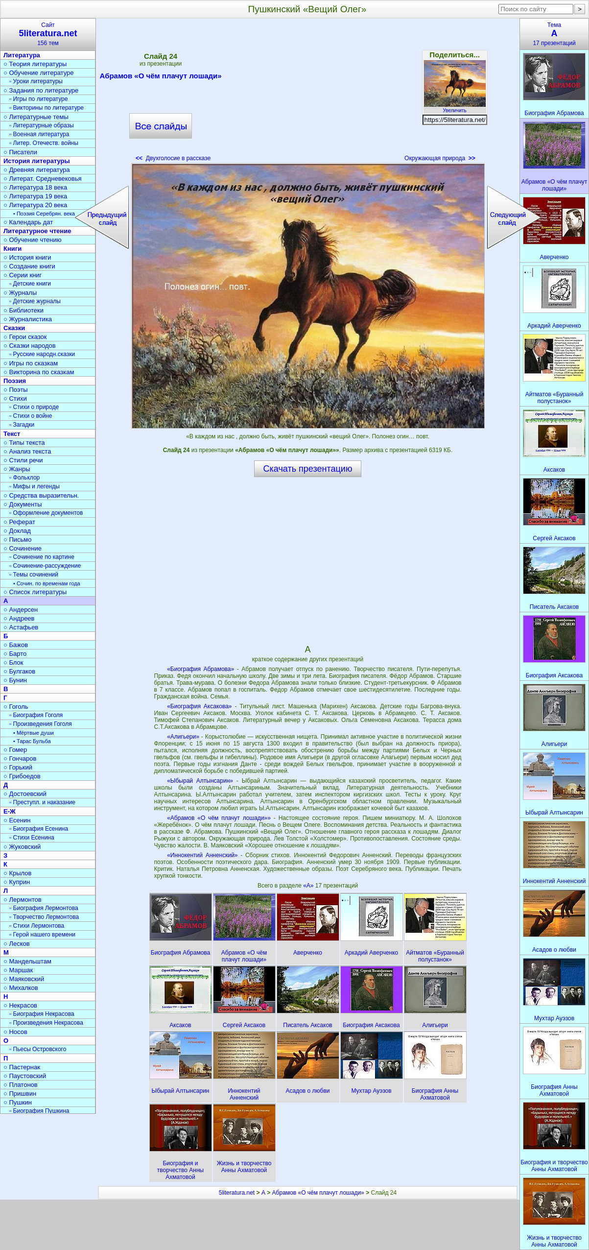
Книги (12, 248)
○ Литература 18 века (35, 187)
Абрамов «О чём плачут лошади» (161, 77)
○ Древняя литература (36, 169)
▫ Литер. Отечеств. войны (43, 143)
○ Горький (17, 767)
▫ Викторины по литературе (46, 107)
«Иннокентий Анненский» (202, 855)
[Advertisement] (307, 93)
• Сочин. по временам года (46, 583)
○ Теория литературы (35, 64)
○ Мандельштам (27, 961)
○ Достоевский (25, 793)
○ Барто (14, 653)
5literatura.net (237, 1192)
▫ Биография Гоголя (36, 715)
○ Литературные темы (36, 116)
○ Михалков (20, 987)
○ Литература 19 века (35, 196)
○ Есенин (16, 820)
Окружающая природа (439, 158)
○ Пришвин (19, 1093)
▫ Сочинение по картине (41, 556)
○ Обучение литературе (38, 72)
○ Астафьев (20, 627)
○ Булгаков (19, 671)
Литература (21, 55)
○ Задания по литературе (40, 90)
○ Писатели (20, 152)
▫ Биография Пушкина (39, 1110)
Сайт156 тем (47, 34)
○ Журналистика (27, 319)
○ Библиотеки (23, 310)
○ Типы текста (24, 442)
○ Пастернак (21, 1067)
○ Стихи (15, 398)
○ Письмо (17, 539)
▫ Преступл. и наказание (42, 802)
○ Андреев (19, 618)
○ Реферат (19, 522)
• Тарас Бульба (32, 741)
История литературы (36, 161)
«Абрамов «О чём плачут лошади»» (219, 818)
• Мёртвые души (33, 733)
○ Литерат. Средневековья (42, 178)
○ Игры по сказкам (30, 363)
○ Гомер (15, 749)
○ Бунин (15, 680)
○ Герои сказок (25, 336)
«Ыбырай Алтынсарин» (200, 780)
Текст (11, 433)
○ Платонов (20, 1084)
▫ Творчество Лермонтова (44, 916)
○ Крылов (17, 873)
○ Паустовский (24, 1076)
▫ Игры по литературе (38, 99)
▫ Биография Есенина (38, 828)
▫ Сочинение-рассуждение (45, 565)
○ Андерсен (20, 609)
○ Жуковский (22, 846)
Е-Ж (9, 811)
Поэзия (14, 381)
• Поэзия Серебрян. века (44, 213)
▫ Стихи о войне (30, 415)
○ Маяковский (23, 979)
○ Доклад (17, 530)
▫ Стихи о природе (34, 407)
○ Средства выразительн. (41, 495)
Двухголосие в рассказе (173, 158)
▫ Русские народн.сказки (42, 354)
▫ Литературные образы (41, 125)
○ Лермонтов (22, 899)
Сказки (14, 328)
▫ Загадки (21, 424)
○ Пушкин (17, 1102)
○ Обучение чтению (32, 239)
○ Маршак (18, 970)
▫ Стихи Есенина (31, 837)
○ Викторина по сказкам (38, 372)
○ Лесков (16, 943)
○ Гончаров (19, 758)
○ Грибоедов (22, 776)
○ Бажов (15, 645)
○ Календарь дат (28, 222)
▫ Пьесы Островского (37, 1049)
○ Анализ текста (27, 451)
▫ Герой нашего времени (42, 934)
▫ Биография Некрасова (41, 1013)
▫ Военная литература (39, 134)
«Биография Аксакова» (199, 706)
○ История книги (27, 257)
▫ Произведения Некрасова (46, 1022)
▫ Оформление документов (46, 512)
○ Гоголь (15, 706)
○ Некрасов (20, 1005)
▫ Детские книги (30, 283)
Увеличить (455, 107)
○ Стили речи (23, 460)
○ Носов (15, 1031)
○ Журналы (20, 292)
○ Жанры (16, 469)
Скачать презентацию (308, 469)
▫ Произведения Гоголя (40, 724)
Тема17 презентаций (554, 34)
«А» (309, 885)
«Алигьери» (183, 736)
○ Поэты (15, 389)
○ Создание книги (29, 266)
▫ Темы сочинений (33, 574)
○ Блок (13, 662)
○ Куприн (16, 882)
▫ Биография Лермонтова (43, 908)
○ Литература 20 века (35, 205)
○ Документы (22, 504)
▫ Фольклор (24, 477)
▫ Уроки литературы (36, 81)
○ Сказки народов (29, 345)
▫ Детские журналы (35, 301)
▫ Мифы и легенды (34, 486)
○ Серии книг (22, 275)
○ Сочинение (22, 548)
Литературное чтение (37, 231)
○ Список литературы (35, 592)
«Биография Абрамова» (200, 669)
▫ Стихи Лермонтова (36, 925)
